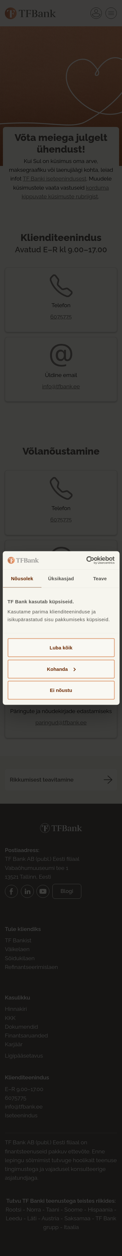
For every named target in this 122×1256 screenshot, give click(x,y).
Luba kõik (60, 647)
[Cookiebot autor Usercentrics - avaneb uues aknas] (87, 560)
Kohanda (61, 669)
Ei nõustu (61, 690)
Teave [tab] (100, 578)
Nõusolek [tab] (22, 578)
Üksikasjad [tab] (61, 578)
